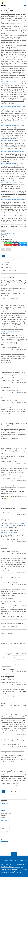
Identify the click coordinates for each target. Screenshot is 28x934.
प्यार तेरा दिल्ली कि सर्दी (15, 532)
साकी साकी (7, 532)
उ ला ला (3, 535)
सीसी (26, 861)
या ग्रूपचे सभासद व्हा (5, 821)
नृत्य (5, 231)
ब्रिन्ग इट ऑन (4, 633)
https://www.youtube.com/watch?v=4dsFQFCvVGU (13, 106)
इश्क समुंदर (22, 524)
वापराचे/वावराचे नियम (5, 868)
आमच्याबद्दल (17, 868)
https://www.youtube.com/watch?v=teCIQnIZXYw (13, 81)
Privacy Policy (11, 872)
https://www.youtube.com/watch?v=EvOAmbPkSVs (13, 182)
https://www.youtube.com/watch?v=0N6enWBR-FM (13, 199)
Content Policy (18, 872)
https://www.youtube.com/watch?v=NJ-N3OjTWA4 (13, 152)
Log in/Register (4, 804)
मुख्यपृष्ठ (6, 9)
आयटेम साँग (8, 233)
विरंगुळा (2, 238)
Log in (3, 250)
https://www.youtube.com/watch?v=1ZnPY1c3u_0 (12, 163)
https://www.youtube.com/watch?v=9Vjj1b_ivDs (11, 333)
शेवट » (14, 259)
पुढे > (24, 256)
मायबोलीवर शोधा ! (4, 842)
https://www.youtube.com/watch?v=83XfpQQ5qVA (13, 125)
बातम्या (21, 861)
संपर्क (22, 868)
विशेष (11, 861)
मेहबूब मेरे (17, 524)
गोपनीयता (12, 868)
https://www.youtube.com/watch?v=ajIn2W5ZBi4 (12, 216)
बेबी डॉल (3, 532)
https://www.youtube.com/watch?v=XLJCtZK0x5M (13, 141)
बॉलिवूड (12, 233)
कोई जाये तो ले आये (13, 526)
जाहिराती (16, 861)
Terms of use (4, 872)
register (8, 250)
